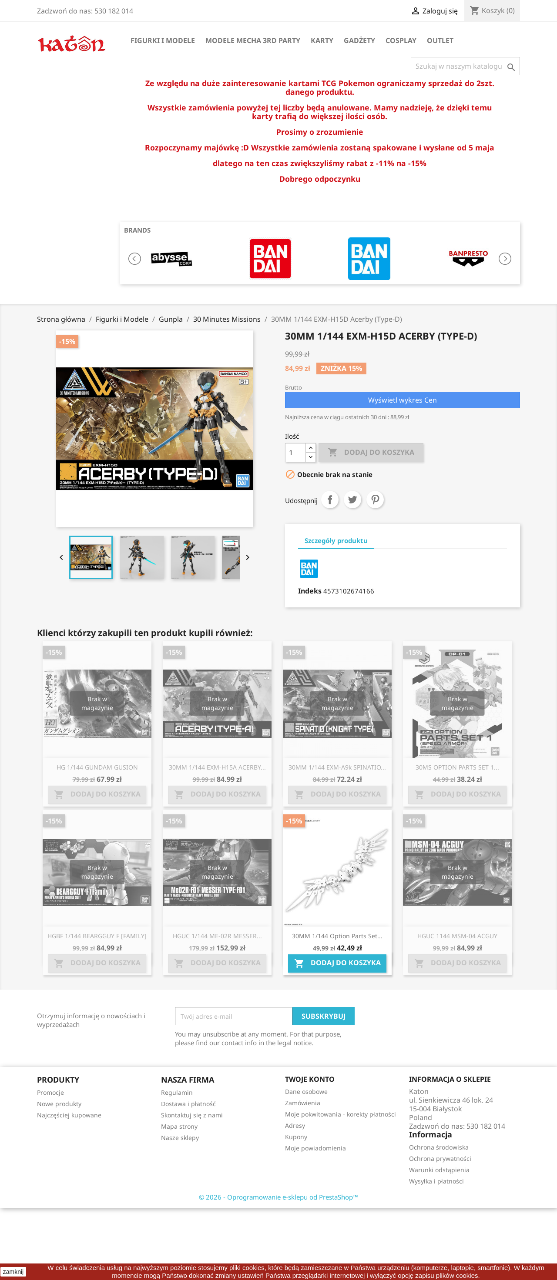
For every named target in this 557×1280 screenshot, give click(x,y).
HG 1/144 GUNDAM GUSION (97, 767)
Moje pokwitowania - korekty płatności (340, 1114)
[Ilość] (295, 452)
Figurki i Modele (163, 40)
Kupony (296, 1137)
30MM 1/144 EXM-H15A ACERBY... (217, 767)
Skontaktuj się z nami (192, 1115)
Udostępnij (330, 499)
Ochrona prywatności (440, 1158)
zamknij (13, 1271)
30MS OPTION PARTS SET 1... (457, 767)
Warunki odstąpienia (439, 1170)
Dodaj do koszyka (371, 452)
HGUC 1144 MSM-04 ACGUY (457, 936)
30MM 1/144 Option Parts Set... (337, 936)
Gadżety (359, 40)
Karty (322, 40)
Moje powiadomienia (315, 1148)
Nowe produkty (59, 1104)
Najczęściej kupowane (69, 1115)
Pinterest (375, 499)
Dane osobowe (306, 1091)
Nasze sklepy (180, 1137)
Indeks (310, 591)
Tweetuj (352, 499)
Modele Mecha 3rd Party (252, 40)
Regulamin (177, 1092)
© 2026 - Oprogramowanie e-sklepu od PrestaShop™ (278, 1197)
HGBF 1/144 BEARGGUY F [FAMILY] (97, 936)
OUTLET (440, 40)
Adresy (295, 1125)
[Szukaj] (465, 66)
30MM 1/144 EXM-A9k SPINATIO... (337, 767)
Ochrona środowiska (439, 1147)
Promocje (50, 1092)
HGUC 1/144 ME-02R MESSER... (217, 936)
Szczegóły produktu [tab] (336, 540)
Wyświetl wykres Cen (402, 400)
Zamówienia (302, 1103)
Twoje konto (310, 1079)
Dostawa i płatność (188, 1104)
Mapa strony (179, 1126)
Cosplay (401, 40)
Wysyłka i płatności (436, 1181)
